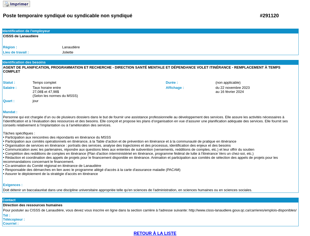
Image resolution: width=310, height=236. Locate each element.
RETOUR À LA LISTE (155, 233)
